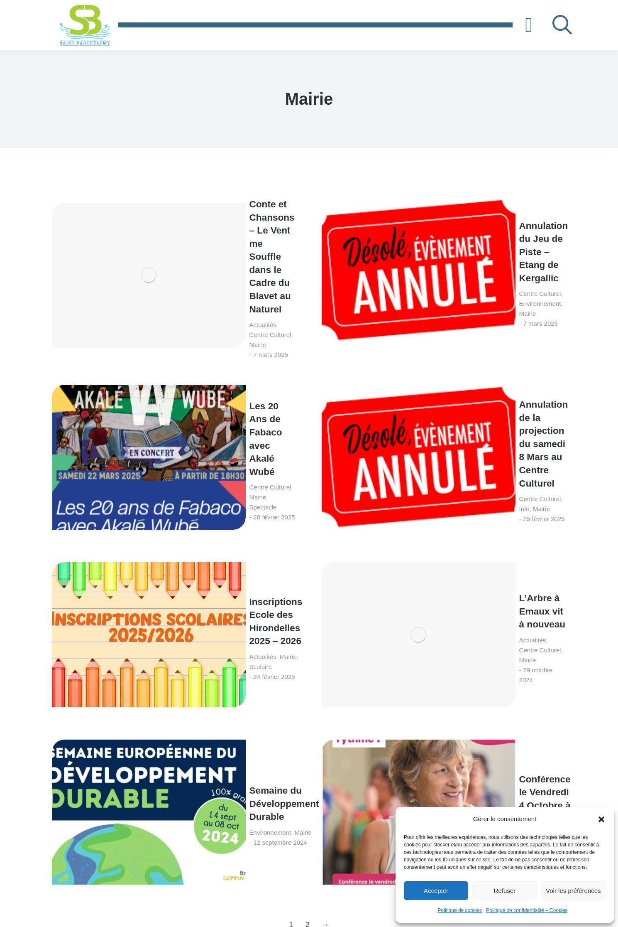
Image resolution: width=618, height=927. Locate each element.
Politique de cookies (460, 910)
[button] (601, 819)
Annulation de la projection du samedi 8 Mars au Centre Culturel (475, 309)
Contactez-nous (432, 754)
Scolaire (188, 419)
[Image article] (83, 229)
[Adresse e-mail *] (427, 790)
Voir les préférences (573, 890)
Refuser (505, 890)
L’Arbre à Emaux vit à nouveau (468, 396)
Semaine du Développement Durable (193, 483)
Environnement (463, 244)
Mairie (210, 251)
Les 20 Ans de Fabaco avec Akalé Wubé (206, 309)
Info (447, 332)
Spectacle (206, 332)
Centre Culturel (178, 251)
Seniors (427, 506)
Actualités (140, 251)
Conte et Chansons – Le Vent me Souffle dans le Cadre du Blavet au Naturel (209, 221)
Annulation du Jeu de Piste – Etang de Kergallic (479, 221)
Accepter (436, 890)
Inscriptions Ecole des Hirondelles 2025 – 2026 (208, 396)
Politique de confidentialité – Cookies (526, 910)
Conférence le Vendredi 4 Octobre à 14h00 (480, 483)
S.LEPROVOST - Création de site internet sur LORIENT (359, 910)
